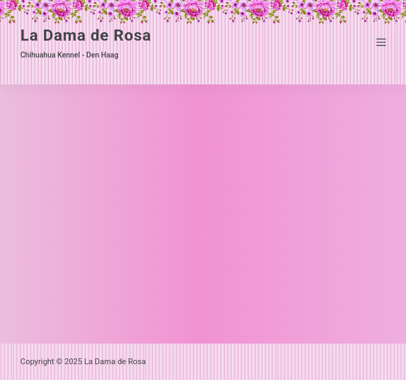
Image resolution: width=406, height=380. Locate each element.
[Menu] (381, 42)
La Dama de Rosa (85, 35)
